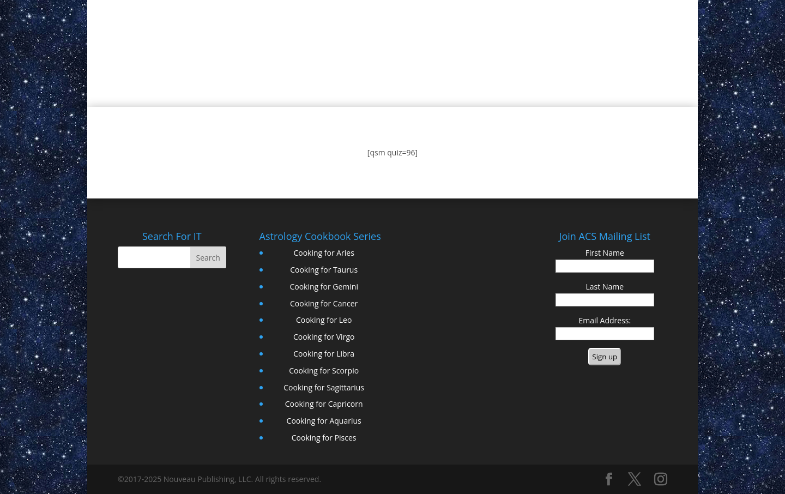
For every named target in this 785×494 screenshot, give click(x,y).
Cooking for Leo (324, 320)
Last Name (605, 286)
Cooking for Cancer (324, 303)
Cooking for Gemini (323, 286)
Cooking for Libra (323, 353)
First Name (604, 253)
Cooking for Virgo (324, 337)
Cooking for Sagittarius (323, 387)
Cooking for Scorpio (324, 370)
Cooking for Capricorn (324, 404)
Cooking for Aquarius (324, 420)
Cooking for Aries (323, 253)
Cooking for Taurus (324, 269)
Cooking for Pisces (324, 437)
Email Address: (604, 320)
